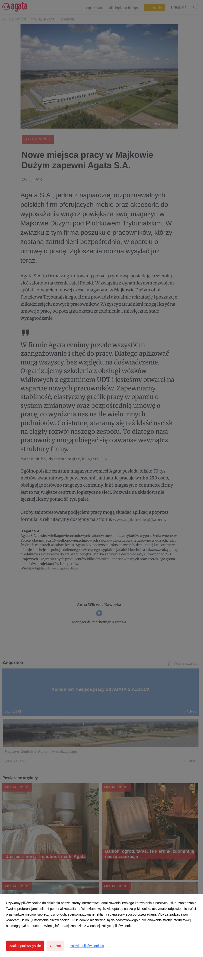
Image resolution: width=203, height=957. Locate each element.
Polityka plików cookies (87, 946)
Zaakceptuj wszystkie (25, 946)
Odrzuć (55, 946)
